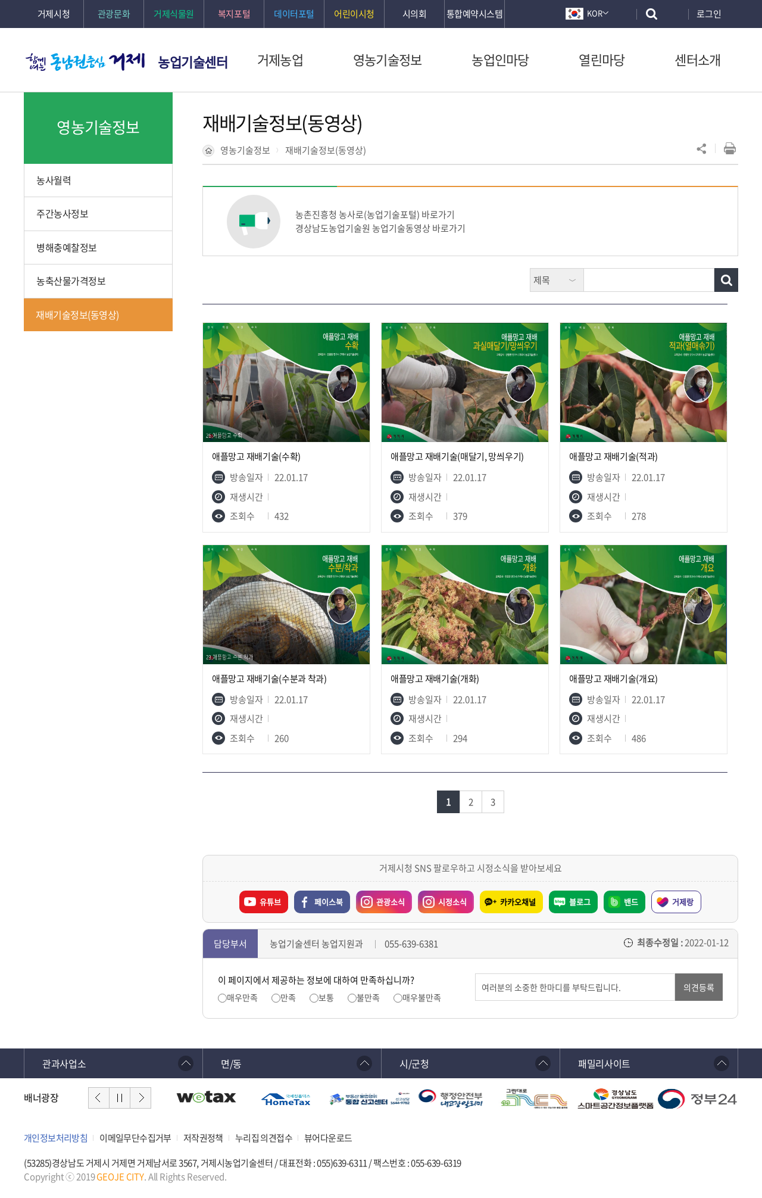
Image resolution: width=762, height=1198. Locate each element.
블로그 (580, 901)
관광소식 (380, 899)
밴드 (631, 901)
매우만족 (242, 997)
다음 (140, 1098)
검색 (583, 268)
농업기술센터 (192, 61)
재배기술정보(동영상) (325, 150)
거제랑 (683, 901)
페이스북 (328, 901)
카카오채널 (518, 901)
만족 (288, 997)
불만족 (368, 997)
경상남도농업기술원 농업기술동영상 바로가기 (380, 228)
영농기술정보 (245, 150)
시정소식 (442, 899)
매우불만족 (421, 997)
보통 (326, 997)
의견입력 (475, 973)
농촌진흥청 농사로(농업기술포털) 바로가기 (375, 214)
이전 (99, 1098)
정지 (120, 1098)
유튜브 (270, 901)
